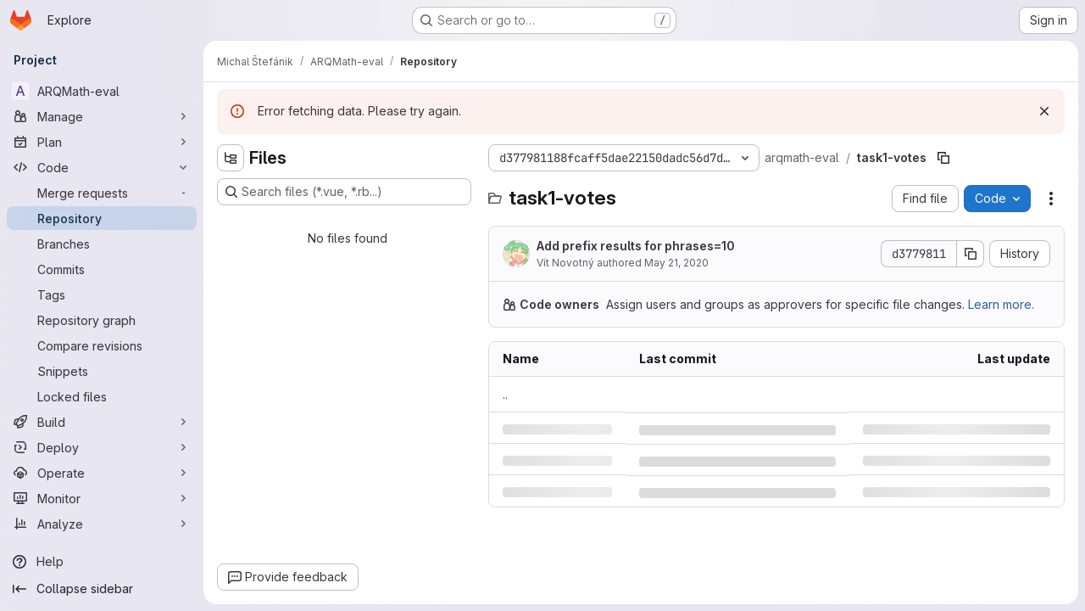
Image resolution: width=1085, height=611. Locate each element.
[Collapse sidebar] (102, 589)
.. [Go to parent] (505, 394)
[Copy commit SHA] (970, 253)
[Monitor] (102, 498)
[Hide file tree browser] (230, 157)
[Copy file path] (943, 157)
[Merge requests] (102, 193)
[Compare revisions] (102, 345)
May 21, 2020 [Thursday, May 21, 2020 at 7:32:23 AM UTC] (676, 262)
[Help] (102, 562)
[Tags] (102, 294)
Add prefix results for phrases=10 (636, 245)
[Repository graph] (102, 320)
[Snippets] (102, 371)
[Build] (102, 422)
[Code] (102, 167)
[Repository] (102, 218)
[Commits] (102, 269)
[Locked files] (102, 396)
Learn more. (1001, 304)
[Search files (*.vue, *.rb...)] (344, 191)
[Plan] (102, 142)
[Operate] (102, 473)
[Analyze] (102, 523)
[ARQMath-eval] (102, 91)
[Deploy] (102, 447)
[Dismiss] (1044, 111)
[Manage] (102, 116)
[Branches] (102, 243)
